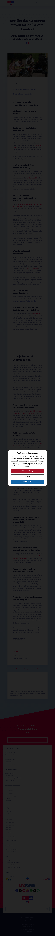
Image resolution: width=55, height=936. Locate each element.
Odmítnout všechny (27, 471)
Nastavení (27, 476)
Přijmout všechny (27, 481)
